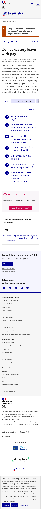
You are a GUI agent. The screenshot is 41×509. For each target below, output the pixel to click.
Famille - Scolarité (7, 304)
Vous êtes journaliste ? (8, 388)
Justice (4, 324)
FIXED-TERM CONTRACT (13, 86)
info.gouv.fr (24, 432)
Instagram (21, 288)
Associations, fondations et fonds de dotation (16, 334)
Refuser (14, 505)
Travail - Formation (7, 311)
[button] (16, 42)
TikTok (10, 288)
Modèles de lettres (7, 353)
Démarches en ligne (8, 343)
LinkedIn (16, 288)
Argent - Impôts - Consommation (12, 321)
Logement (5, 314)
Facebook (4, 288)
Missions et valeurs (7, 378)
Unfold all (32, 109)
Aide (3, 381)
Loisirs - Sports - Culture (9, 331)
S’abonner (7, 264)
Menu (38, 4)
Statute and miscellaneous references (17, 221)
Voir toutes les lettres (8, 272)
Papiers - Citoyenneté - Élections (11, 300)
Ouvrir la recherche (32, 3)
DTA (30, 83)
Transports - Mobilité (8, 317)
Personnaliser (24, 505)
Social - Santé (6, 307)
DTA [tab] (7, 101)
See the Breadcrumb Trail (9, 21)
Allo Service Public (7, 359)
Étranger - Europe (7, 327)
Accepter (6, 505)
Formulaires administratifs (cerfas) (12, 346)
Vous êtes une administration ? (11, 385)
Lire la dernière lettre (8, 269)
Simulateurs (5, 349)
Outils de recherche (8, 356)
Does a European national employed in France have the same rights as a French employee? (22, 238)
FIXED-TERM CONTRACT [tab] (23, 101)
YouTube (27, 288)
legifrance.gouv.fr (9, 432)
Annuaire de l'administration (10, 363)
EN (35, 41)
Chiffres (4, 371)
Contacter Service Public (9, 391)
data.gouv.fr (7, 436)
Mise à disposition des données (11, 375)
